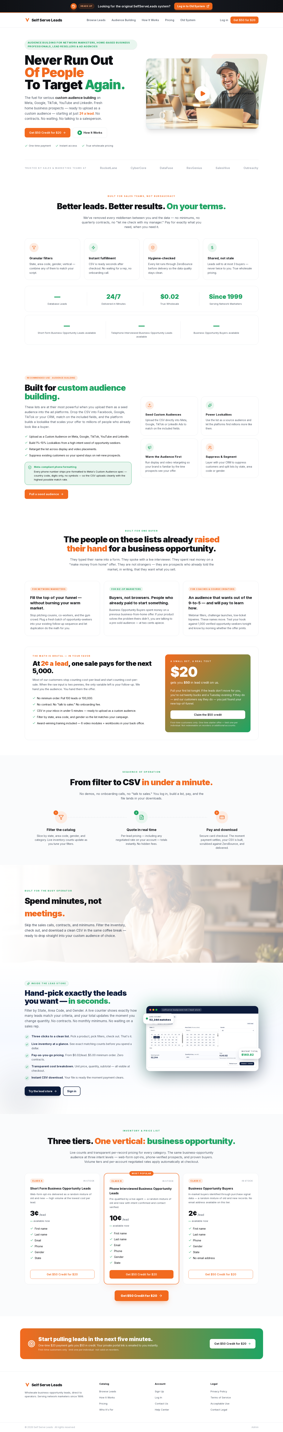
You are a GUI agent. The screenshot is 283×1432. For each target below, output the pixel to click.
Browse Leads (96, 20)
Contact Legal (218, 1409)
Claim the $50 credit (208, 714)
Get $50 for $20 (244, 20)
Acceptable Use (219, 1403)
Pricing (169, 20)
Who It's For (106, 1409)
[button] (141, 6)
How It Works (150, 20)
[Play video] (202, 93)
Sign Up (159, 1391)
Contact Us (161, 1403)
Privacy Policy (218, 1391)
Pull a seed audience (46, 494)
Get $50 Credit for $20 (47, 132)
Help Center (162, 1409)
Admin (255, 1427)
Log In (158, 1397)
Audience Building (124, 20)
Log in (224, 20)
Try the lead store (42, 1091)
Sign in (71, 1091)
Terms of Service (220, 1397)
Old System (187, 20)
